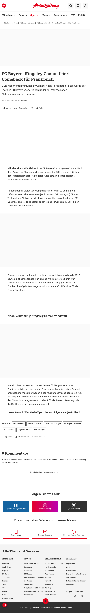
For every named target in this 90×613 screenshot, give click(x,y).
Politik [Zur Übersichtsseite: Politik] (81, 15)
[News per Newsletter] (45, 533)
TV (3, 588)
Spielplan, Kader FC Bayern (34, 588)
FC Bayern (71, 396)
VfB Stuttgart (62, 194)
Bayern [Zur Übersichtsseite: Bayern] (23, 15)
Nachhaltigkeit (7, 598)
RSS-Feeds (28, 574)
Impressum (70, 563)
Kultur (4, 591)
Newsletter (28, 567)
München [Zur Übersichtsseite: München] (7, 15)
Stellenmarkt (28, 595)
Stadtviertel (6, 567)
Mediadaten (49, 584)
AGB (68, 567)
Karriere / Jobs (50, 567)
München (5, 563)
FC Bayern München (27, 23)
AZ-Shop (48, 588)
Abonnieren (49, 570)
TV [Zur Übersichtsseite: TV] (73, 15)
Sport (16, 23)
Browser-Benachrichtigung (34, 577)
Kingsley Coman (67, 168)
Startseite (7, 23)
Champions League (21, 400)
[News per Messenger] (16, 533)
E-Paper (48, 577)
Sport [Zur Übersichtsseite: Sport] (33, 15)
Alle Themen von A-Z (31, 563)
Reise (4, 595)
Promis (5, 581)
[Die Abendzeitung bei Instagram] (45, 506)
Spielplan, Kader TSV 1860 (33, 591)
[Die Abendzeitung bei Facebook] (16, 506)
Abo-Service (49, 574)
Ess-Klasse (28, 581)
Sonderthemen (50, 595)
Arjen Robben (18, 423)
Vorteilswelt (28, 584)
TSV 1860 (5, 577)
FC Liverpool (9, 429)
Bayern (5, 570)
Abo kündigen (71, 577)
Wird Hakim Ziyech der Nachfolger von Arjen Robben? (52, 412)
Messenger (28, 570)
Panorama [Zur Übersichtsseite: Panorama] (59, 15)
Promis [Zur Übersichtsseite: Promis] (46, 15)
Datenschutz (71, 570)
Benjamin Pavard (45, 194)
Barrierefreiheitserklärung (76, 574)
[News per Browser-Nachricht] (74, 533)
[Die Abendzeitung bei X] (74, 506)
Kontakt (48, 581)
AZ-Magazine (50, 591)
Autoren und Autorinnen (54, 563)
